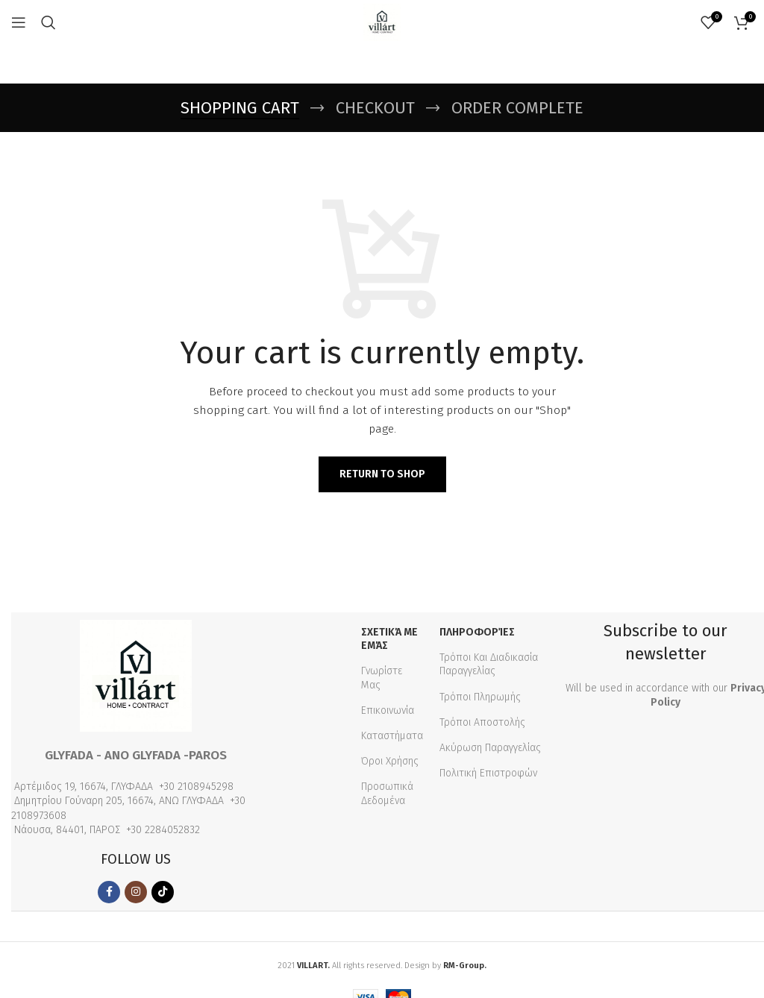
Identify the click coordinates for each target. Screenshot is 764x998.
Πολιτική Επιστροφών (488, 773)
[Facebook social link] (109, 892)
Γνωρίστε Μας (381, 678)
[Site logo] (382, 22)
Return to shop (382, 474)
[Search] (48, 22)
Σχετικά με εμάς (389, 639)
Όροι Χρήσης (390, 761)
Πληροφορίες (477, 632)
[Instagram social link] (136, 892)
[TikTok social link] (162, 892)
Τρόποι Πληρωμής (480, 697)
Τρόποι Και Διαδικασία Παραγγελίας (488, 664)
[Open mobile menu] (19, 22)
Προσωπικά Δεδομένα (387, 793)
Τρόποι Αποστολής (482, 722)
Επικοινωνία (387, 710)
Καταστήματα (392, 735)
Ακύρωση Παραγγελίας (490, 747)
